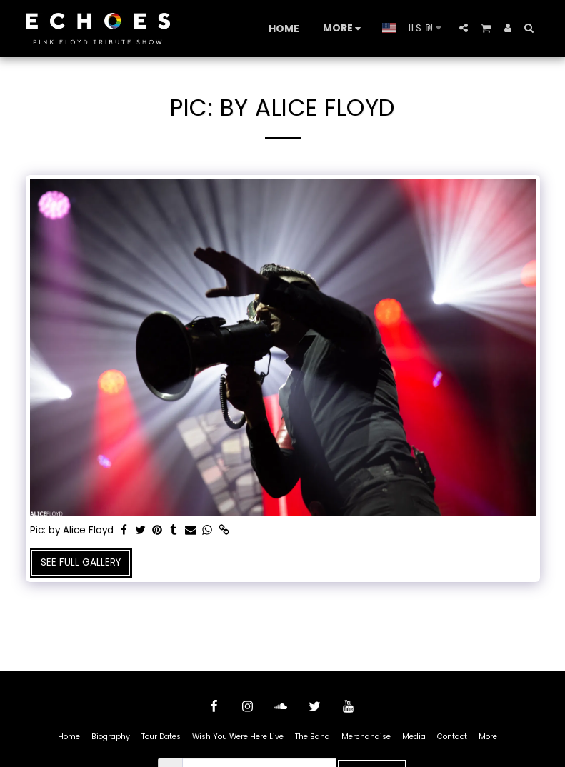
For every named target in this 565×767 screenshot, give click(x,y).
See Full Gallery (81, 562)
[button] (464, 28)
